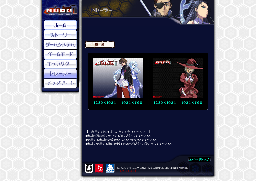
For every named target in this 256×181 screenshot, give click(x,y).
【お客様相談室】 (127, 170)
